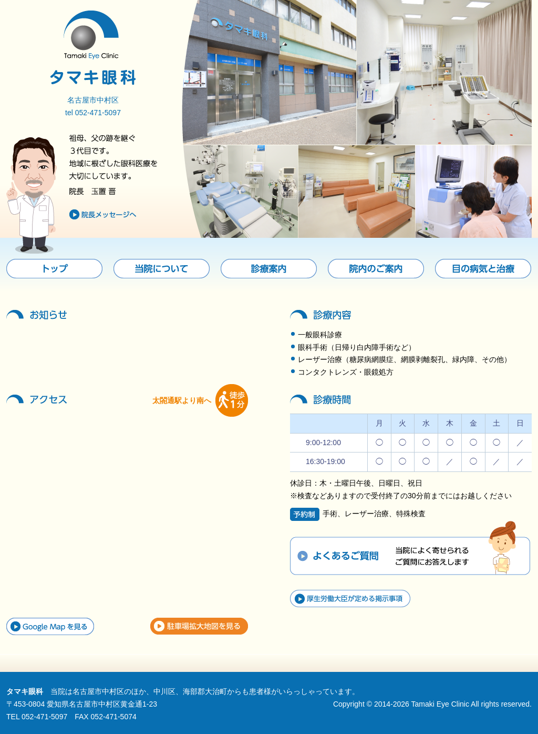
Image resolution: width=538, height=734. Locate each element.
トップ (54, 268)
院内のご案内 (376, 268)
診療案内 (269, 268)
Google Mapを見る (50, 626)
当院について (161, 268)
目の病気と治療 (483, 268)
